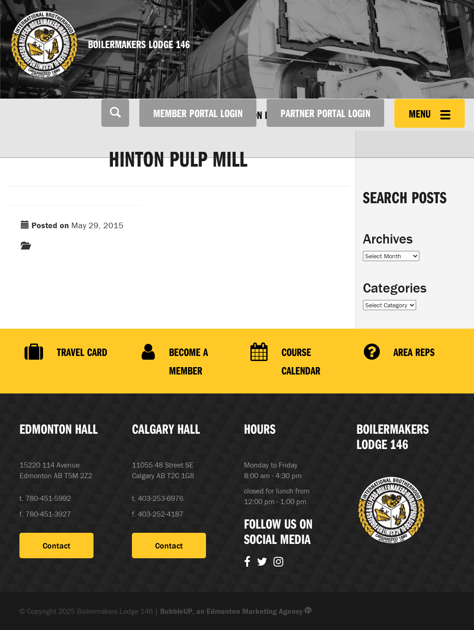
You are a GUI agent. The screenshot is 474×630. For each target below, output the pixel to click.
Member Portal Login (198, 113)
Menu (429, 113)
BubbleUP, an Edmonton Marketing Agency (236, 611)
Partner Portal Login (325, 113)
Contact (56, 545)
